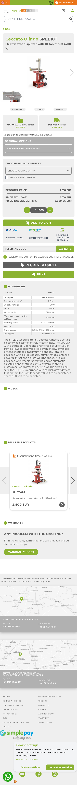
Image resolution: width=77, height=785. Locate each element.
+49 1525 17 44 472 (12, 682)
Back (7, 28)
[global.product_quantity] (35, 210)
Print (39, 274)
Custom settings (30, 767)
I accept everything (60, 767)
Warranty (60, 109)
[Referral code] (38, 249)
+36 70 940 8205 (47, 627)
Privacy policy (21, 759)
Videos (39, 109)
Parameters (17, 109)
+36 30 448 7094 (11, 626)
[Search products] (38, 19)
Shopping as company (20, 177)
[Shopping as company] (6, 177)
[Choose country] (38, 171)
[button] (73, 72)
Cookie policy (33, 759)
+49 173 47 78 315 (47, 683)
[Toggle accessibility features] (51, 3)
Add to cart (39, 223)
